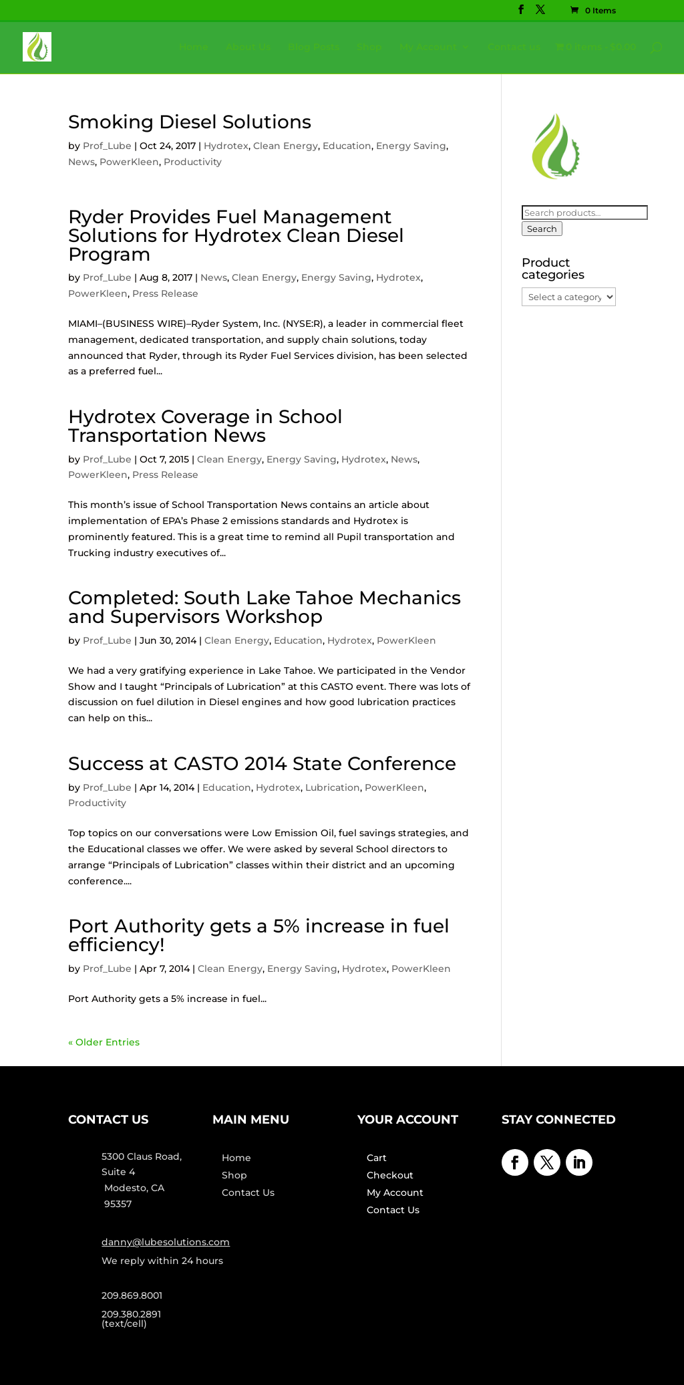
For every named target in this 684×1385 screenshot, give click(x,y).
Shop (369, 47)
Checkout (390, 1175)
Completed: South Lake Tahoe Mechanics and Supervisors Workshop (264, 607)
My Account (428, 47)
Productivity (193, 162)
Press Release (165, 293)
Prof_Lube (107, 146)
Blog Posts (313, 47)
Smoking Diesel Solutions (189, 121)
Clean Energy (285, 146)
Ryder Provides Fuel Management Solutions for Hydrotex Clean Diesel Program (236, 235)
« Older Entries (104, 1042)
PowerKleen (129, 162)
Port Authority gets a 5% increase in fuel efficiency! (259, 935)
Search (542, 228)
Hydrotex (226, 146)
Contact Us (248, 1192)
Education (347, 146)
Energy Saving (411, 146)
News (81, 162)
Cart (377, 1158)
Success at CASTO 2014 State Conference (262, 763)
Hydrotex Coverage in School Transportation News (205, 426)
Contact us (514, 47)
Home (193, 47)
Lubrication (332, 787)
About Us (248, 47)
